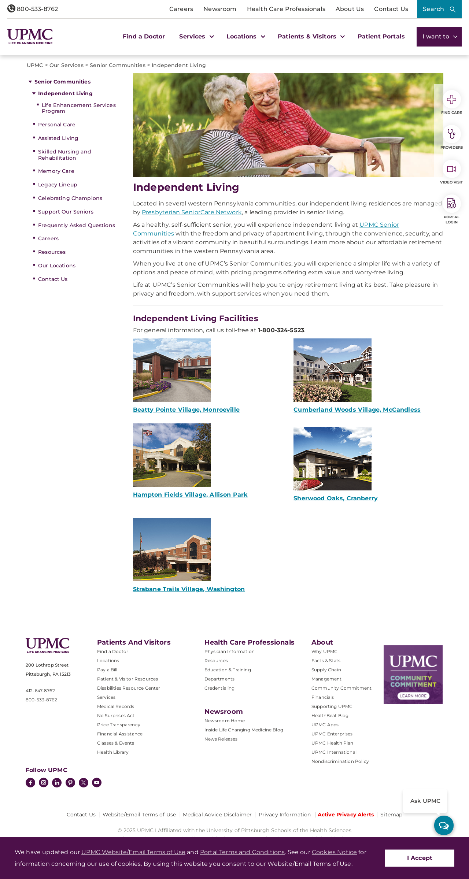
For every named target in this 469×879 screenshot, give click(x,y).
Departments (219, 679)
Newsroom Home (224, 720)
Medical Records (115, 706)
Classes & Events (115, 743)
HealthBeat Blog (329, 715)
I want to (439, 36)
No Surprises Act (116, 715)
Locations (108, 660)
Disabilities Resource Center (128, 688)
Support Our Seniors (65, 211)
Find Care (451, 102)
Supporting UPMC (331, 706)
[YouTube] (96, 783)
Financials (322, 697)
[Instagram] (43, 783)
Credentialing (219, 688)
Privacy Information (285, 814)
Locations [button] (244, 36)
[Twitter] (83, 782)
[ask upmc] (444, 825)
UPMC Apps (325, 724)
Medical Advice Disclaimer (217, 814)
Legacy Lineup (57, 184)
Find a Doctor (144, 36)
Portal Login (452, 209)
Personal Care (56, 124)
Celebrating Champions (70, 198)
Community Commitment (341, 688)
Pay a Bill (107, 669)
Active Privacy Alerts (346, 814)
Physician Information (229, 651)
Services (106, 697)
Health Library (113, 752)
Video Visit (451, 172)
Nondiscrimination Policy (340, 761)
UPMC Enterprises (332, 734)
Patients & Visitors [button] (310, 36)
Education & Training (227, 669)
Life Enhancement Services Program (79, 108)
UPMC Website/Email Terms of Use (133, 852)
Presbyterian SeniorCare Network (192, 212)
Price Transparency (118, 724)
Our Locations (56, 265)
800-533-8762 (32, 8)
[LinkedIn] (57, 783)
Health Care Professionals (286, 8)
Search (433, 8)
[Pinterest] (70, 783)
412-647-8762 (40, 690)
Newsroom (219, 8)
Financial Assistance (120, 734)
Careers (181, 8)
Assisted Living (58, 138)
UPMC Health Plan (332, 743)
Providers (451, 137)
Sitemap (391, 814)
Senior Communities (62, 81)
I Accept (419, 857)
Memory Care (56, 171)
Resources (52, 252)
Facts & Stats (325, 660)
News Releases (221, 739)
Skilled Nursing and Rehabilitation (64, 154)
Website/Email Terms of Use (139, 814)
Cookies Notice (334, 852)
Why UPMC (324, 651)
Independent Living (65, 93)
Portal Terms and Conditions (242, 852)
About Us (350, 8)
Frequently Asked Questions (76, 225)
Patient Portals (381, 36)
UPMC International (334, 752)
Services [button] (195, 36)
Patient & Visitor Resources (127, 679)
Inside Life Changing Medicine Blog (243, 729)
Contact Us (391, 8)
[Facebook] (30, 783)
